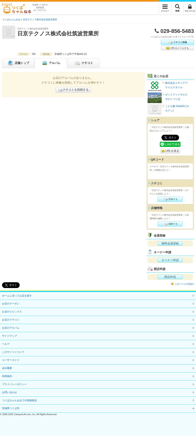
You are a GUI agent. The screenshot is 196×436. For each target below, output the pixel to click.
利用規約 (7, 376)
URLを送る (170, 151)
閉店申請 (170, 277)
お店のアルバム (10, 327)
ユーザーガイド (10, 360)
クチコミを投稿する (73, 90)
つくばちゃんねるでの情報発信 (19, 400)
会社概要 (7, 368)
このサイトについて (13, 352)
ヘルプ (6, 343)
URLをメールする (177, 48)
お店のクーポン (10, 303)
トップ (18, 63)
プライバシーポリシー (14, 384)
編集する (170, 223)
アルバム (50, 63)
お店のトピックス (12, 311)
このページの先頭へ (184, 284)
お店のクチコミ (10, 319)
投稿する (170, 199)
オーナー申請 (170, 260)
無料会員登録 (170, 243)
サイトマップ (9, 335)
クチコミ (83, 63)
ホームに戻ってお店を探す (17, 295)
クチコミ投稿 (177, 42)
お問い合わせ (9, 392)
